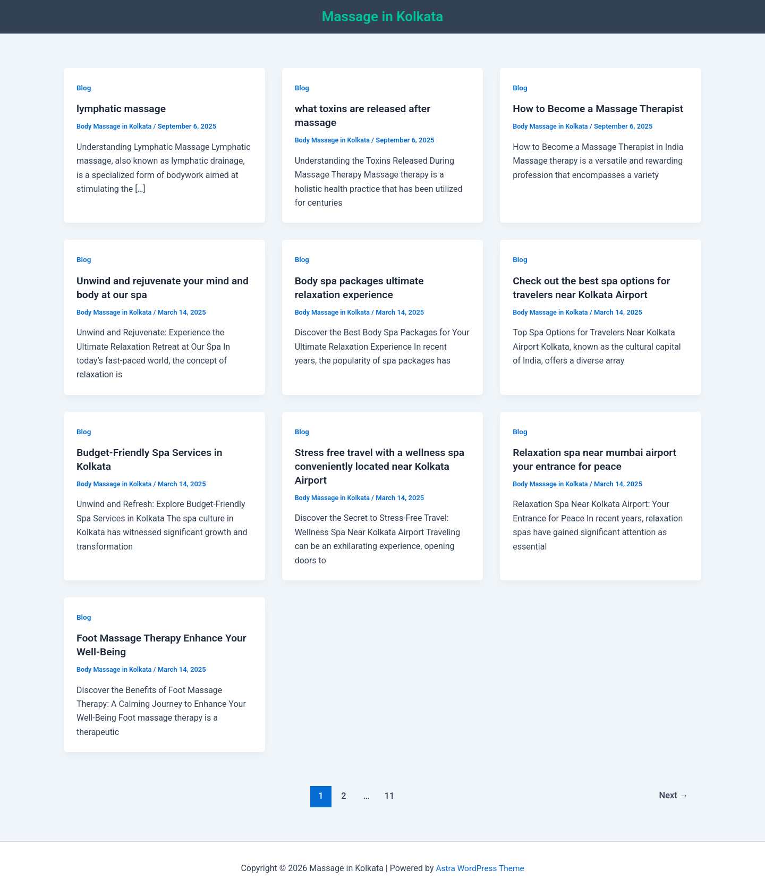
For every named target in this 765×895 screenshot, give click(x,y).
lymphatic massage (122, 108)
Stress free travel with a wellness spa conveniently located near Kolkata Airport (373, 466)
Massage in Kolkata (382, 16)
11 (389, 795)
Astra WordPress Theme (479, 868)
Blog (83, 87)
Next (673, 795)
